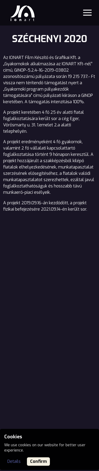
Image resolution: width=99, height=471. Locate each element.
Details (14, 461)
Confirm (38, 461)
